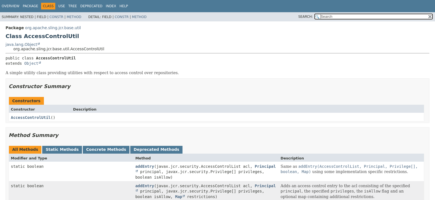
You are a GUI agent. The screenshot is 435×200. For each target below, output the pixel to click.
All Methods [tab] (25, 149)
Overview (10, 6)
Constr (56, 17)
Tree (72, 6)
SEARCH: (305, 17)
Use (61, 6)
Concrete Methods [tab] (106, 149)
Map (178, 196)
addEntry (144, 166)
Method (74, 17)
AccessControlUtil (31, 117)
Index (111, 6)
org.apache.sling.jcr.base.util (53, 28)
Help (123, 6)
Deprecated (91, 6)
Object (31, 63)
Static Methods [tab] (62, 149)
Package (30, 6)
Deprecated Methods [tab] (156, 149)
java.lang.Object (21, 44)
